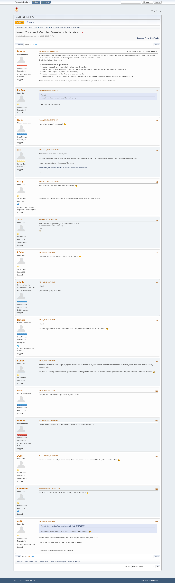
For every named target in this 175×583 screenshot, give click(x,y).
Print (157, 44)
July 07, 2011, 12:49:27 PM (47, 320)
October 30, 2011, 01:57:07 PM (48, 456)
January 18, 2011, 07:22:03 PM (48, 90)
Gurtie (20, 120)
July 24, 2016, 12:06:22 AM (47, 521)
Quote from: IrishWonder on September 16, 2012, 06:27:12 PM (63, 526)
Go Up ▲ (159, 580)
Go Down (19, 44)
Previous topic (143, 38)
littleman (21, 51)
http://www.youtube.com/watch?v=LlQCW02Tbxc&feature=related (63, 168)
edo (19, 150)
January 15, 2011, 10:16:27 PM (48, 51)
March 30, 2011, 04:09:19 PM (48, 219)
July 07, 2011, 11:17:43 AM (47, 282)
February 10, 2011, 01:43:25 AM (49, 181)
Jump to (127, 566)
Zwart (20, 220)
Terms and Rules (150, 580)
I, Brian (20, 252)
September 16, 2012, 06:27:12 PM (49, 488)
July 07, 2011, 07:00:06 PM (47, 360)
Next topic (154, 38)
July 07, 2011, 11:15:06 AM (47, 252)
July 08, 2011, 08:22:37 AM (47, 390)
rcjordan (21, 282)
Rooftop (21, 90)
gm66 (19, 521)
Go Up (18, 556)
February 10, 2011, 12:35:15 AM (49, 150)
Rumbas (21, 320)
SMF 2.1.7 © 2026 (19, 580)
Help (142, 580)
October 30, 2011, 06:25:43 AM (48, 420)
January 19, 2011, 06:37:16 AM (48, 120)
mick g (20, 181)
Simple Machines (30, 580)
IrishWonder (23, 489)
